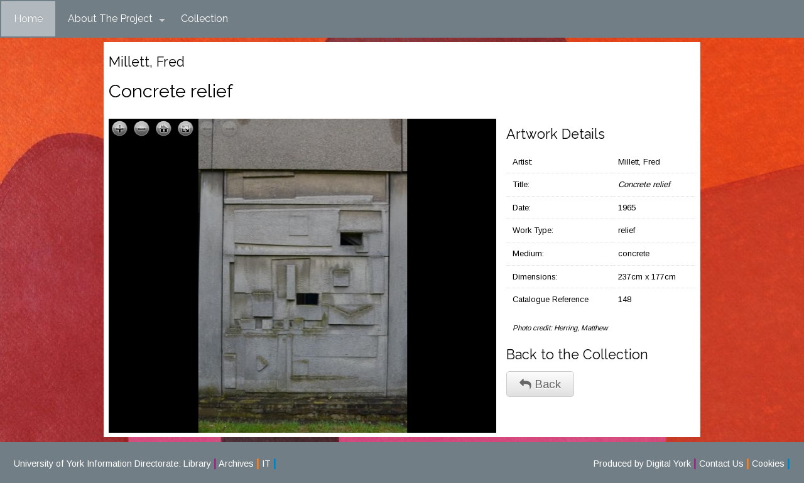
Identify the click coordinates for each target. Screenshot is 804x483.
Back (540, 384)
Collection (204, 18)
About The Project (116, 19)
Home (28, 18)
